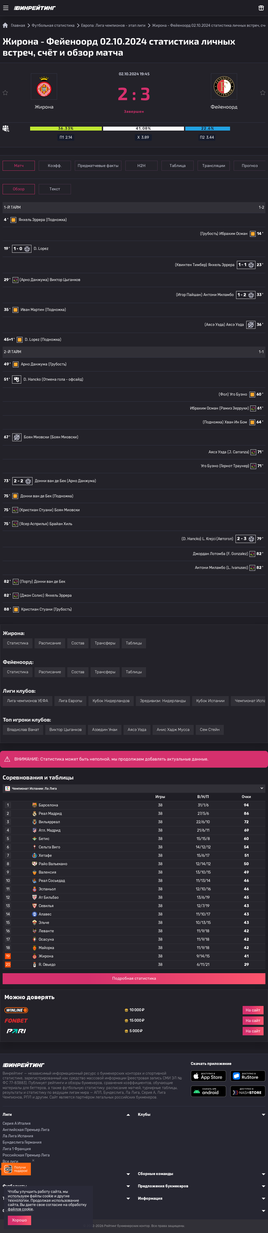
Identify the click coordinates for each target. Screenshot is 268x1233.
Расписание (50, 643)
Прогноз (250, 165)
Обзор (19, 189)
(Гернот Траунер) (234, 466)
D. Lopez (41, 248)
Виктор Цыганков (65, 280)
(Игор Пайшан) (189, 295)
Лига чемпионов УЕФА (27, 700)
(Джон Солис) (32, 595)
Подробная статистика (134, 978)
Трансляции (213, 165)
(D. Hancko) (191, 539)
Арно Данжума (34, 364)
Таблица (178, 165)
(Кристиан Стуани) (36, 510)
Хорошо (19, 1220)
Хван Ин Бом (236, 422)
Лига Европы (70, 700)
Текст (54, 189)
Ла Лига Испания (18, 1136)
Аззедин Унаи (104, 729)
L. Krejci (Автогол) (217, 539)
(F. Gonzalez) (237, 554)
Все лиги (10, 1161)
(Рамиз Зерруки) (234, 408)
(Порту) (26, 581)
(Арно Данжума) (34, 280)
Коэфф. (55, 165)
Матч (19, 165)
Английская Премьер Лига (26, 1130)
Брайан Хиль (60, 524)
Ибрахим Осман (233, 233)
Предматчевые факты (98, 165)
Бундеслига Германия (22, 1142)
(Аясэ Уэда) (215, 324)
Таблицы (134, 643)
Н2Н (141, 165)
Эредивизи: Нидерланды (163, 700)
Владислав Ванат (23, 729)
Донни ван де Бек (50, 481)
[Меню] (6, 8)
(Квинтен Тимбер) (191, 265)
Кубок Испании (210, 700)
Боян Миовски (36, 437)
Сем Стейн (210, 729)
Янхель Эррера (32, 220)
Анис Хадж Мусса (173, 729)
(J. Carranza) (238, 452)
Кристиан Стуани (37, 609)
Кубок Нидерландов (111, 700)
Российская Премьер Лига (26, 1155)
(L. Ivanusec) (237, 568)
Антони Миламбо (218, 295)
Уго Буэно (238, 394)
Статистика (17, 643)
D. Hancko (32, 379)
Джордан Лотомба (209, 554)
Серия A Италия (17, 1123)
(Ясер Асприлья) (33, 524)
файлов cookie (20, 1209)
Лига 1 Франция (17, 1149)
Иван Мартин (32, 310)
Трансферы (105, 643)
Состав (77, 643)
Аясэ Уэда (235, 324)
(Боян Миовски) (64, 437)
